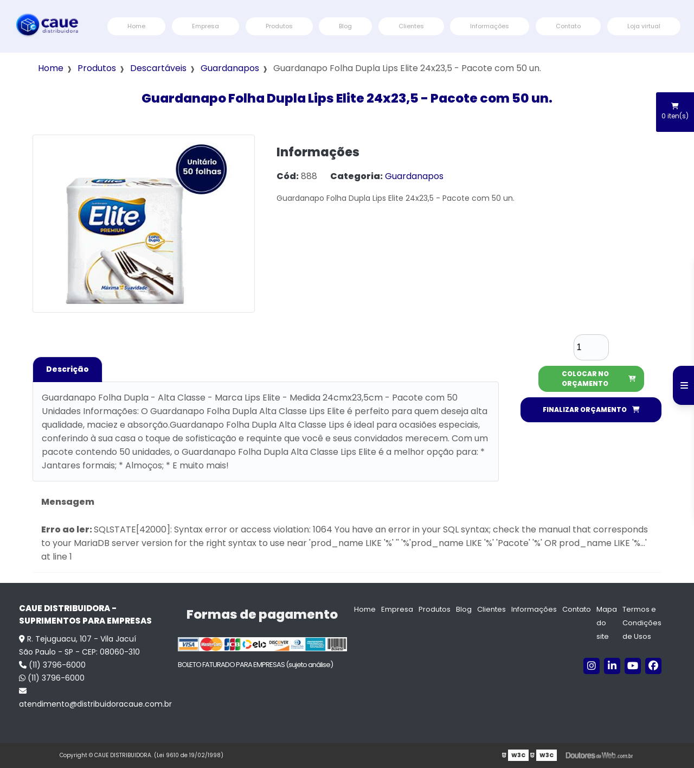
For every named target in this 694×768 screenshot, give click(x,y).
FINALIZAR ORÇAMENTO (591, 409)
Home (136, 26)
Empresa (205, 26)
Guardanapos (230, 68)
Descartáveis (158, 68)
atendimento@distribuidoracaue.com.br (93, 698)
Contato (568, 26)
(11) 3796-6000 (52, 664)
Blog (345, 26)
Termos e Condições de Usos (641, 623)
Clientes (411, 26)
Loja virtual (643, 26)
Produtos (279, 26)
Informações (489, 26)
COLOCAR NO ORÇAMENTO (599, 378)
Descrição (67, 369)
